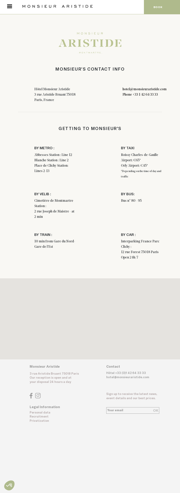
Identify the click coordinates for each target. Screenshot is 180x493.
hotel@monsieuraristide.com (145, 89)
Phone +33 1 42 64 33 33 (140, 95)
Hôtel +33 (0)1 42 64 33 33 (126, 373)
